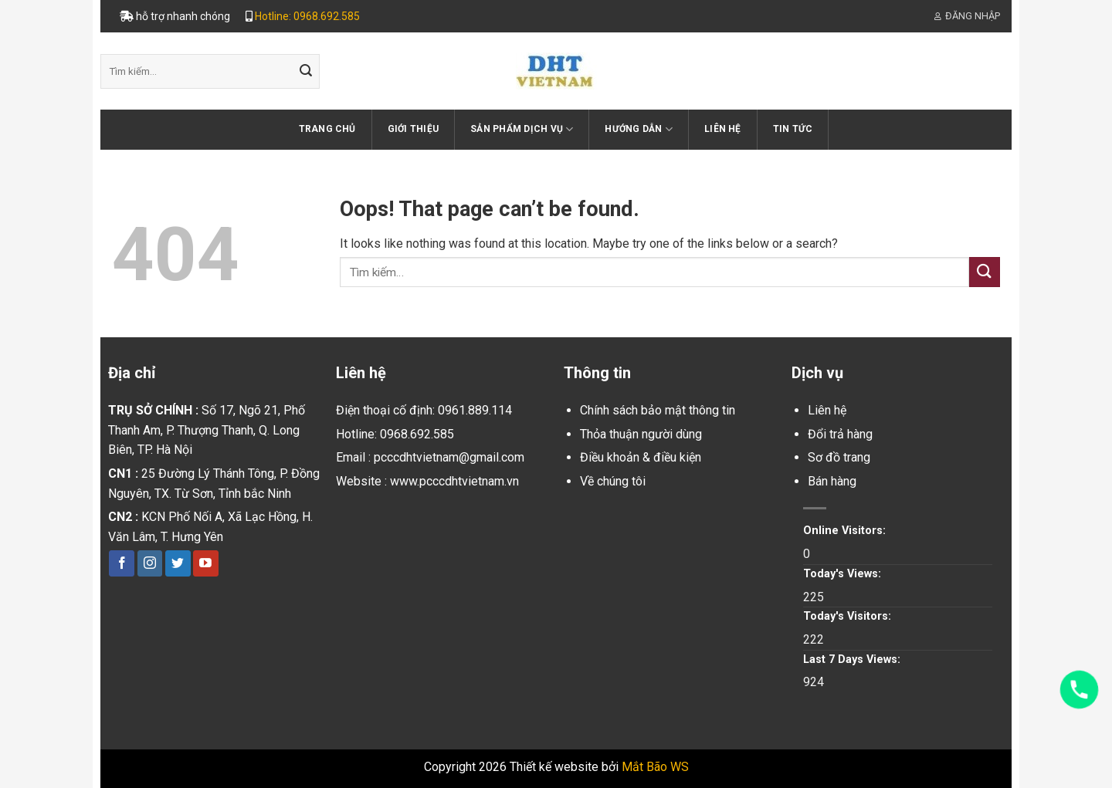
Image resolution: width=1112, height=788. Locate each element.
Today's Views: (843, 573)
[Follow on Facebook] (121, 563)
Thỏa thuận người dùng (641, 434)
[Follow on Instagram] (150, 563)
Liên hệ (722, 128)
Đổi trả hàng (840, 434)
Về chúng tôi (613, 481)
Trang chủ (327, 128)
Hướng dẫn (639, 129)
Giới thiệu (413, 128)
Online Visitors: (846, 530)
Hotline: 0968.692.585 (307, 16)
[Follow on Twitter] (178, 563)
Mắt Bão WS (655, 766)
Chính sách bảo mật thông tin (657, 410)
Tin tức (793, 128)
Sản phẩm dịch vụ (521, 129)
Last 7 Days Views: (853, 659)
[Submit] (306, 72)
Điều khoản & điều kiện (640, 457)
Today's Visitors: (848, 616)
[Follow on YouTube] (206, 563)
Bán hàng (832, 481)
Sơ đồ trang (839, 457)
